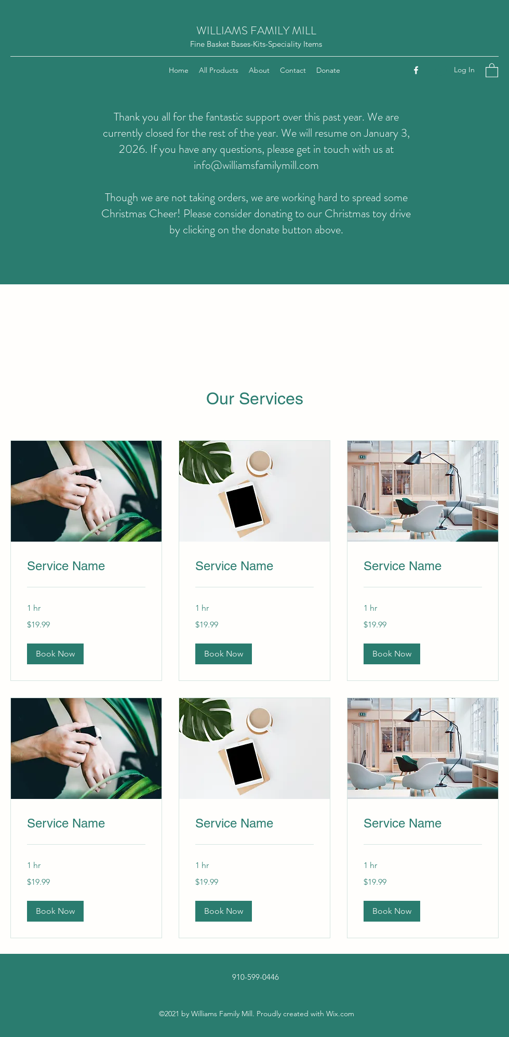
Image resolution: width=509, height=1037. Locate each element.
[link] (86, 566)
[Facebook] (416, 70)
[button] (492, 69)
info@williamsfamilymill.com (256, 165)
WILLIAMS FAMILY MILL (256, 30)
